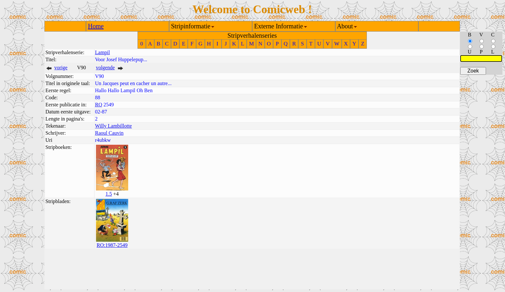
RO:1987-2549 (112, 245)
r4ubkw (103, 140)
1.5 (108, 194)
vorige (61, 67)
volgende (105, 67)
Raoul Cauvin (109, 133)
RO (98, 104)
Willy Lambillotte (113, 126)
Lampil (102, 52)
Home (96, 26)
